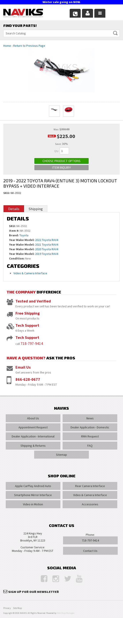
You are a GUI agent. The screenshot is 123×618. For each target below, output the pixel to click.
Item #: (14, 231)
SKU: (7, 193)
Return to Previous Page (29, 46)
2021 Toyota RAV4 (46, 244)
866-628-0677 (27, 379)
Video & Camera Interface (30, 273)
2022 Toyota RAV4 (46, 240)
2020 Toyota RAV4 (46, 249)
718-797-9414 (31, 343)
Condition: (16, 258)
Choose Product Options (61, 161)
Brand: (14, 235)
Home (7, 46)
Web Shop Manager (65, 613)
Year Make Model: (21, 240)
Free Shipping (27, 313)
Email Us (23, 367)
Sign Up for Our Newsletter (33, 592)
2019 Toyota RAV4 (46, 254)
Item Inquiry (61, 167)
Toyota (23, 235)
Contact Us (90, 551)
